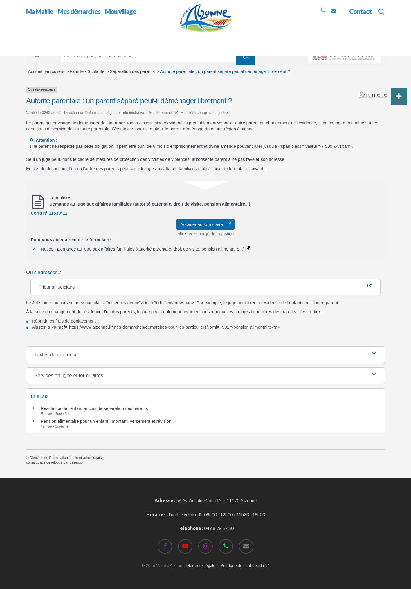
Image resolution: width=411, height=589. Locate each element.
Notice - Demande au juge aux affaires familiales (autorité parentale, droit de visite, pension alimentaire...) (145, 248)
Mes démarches (61, 37)
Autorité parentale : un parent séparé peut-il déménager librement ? (225, 71)
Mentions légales (201, 565)
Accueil (33, 37)
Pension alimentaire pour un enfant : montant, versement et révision (106, 421)
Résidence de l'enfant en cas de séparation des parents (94, 408)
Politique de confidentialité (245, 565)
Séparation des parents (133, 71)
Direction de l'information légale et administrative (67, 458)
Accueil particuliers (47, 71)
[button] (399, 96)
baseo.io (75, 462)
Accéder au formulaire (205, 224)
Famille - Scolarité (88, 71)
